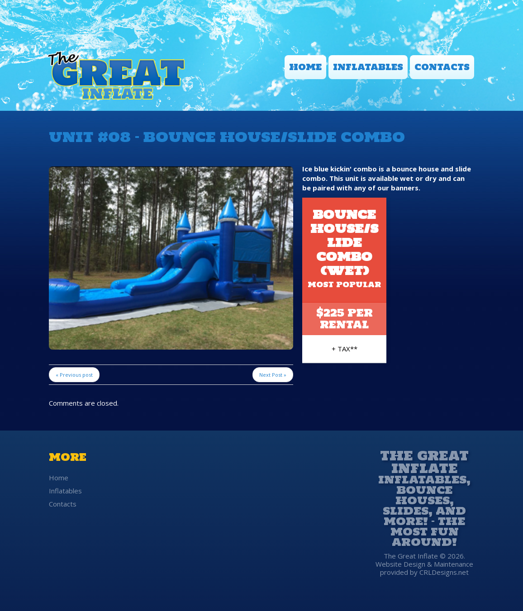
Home (305, 67)
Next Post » (272, 374)
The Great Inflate (424, 460)
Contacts (442, 67)
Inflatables (368, 67)
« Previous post (74, 374)
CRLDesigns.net (444, 572)
